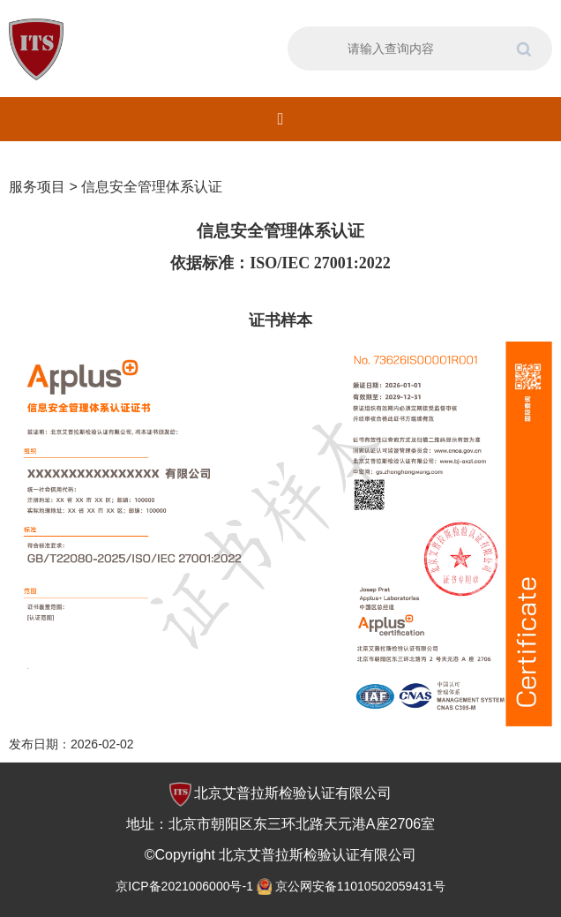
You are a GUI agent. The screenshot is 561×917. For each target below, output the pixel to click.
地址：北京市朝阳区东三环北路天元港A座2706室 (280, 823)
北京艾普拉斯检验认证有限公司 (293, 792)
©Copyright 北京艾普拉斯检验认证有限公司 (281, 854)
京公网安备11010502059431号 (360, 886)
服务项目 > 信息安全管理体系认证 (115, 186)
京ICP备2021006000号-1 (186, 886)
